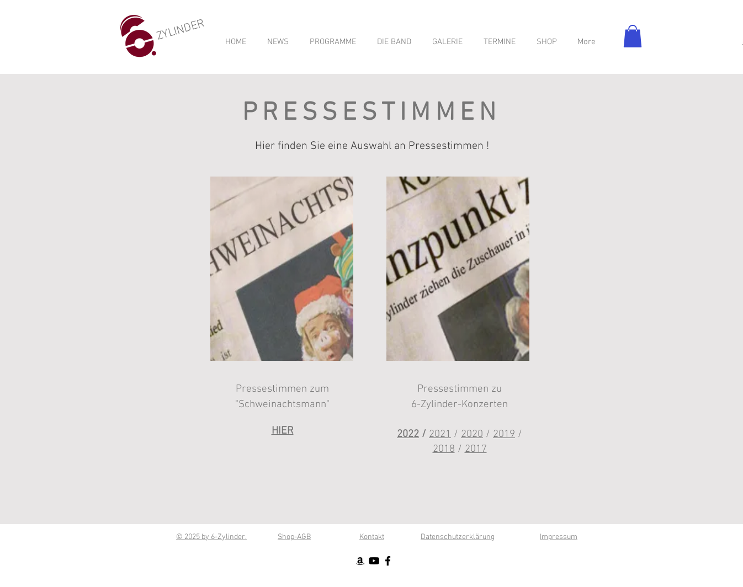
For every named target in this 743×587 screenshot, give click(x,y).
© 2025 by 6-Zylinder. (211, 537)
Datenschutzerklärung (458, 537)
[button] (632, 36)
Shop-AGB (294, 537)
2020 (472, 434)
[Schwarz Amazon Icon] (360, 560)
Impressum (558, 537)
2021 (440, 434)
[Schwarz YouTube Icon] (374, 560)
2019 (504, 434)
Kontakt (371, 537)
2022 (408, 434)
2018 (444, 449)
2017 (476, 449)
